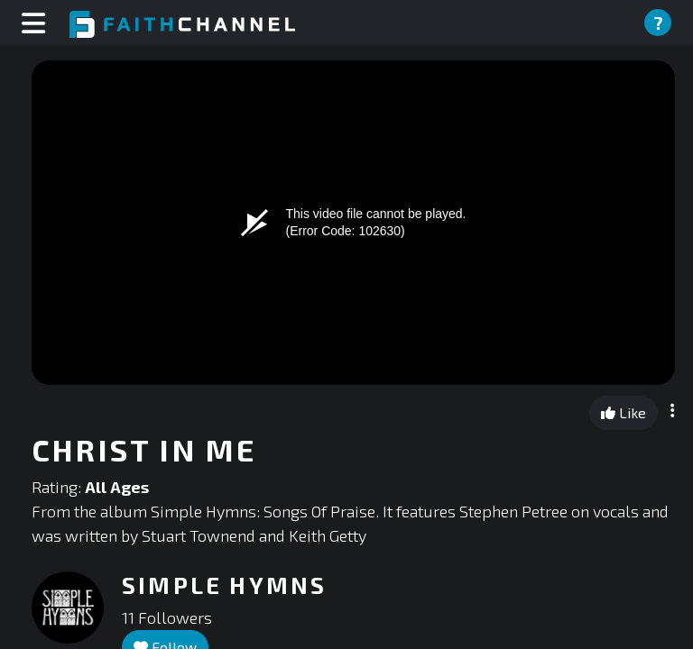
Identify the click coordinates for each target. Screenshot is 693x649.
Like (623, 412)
